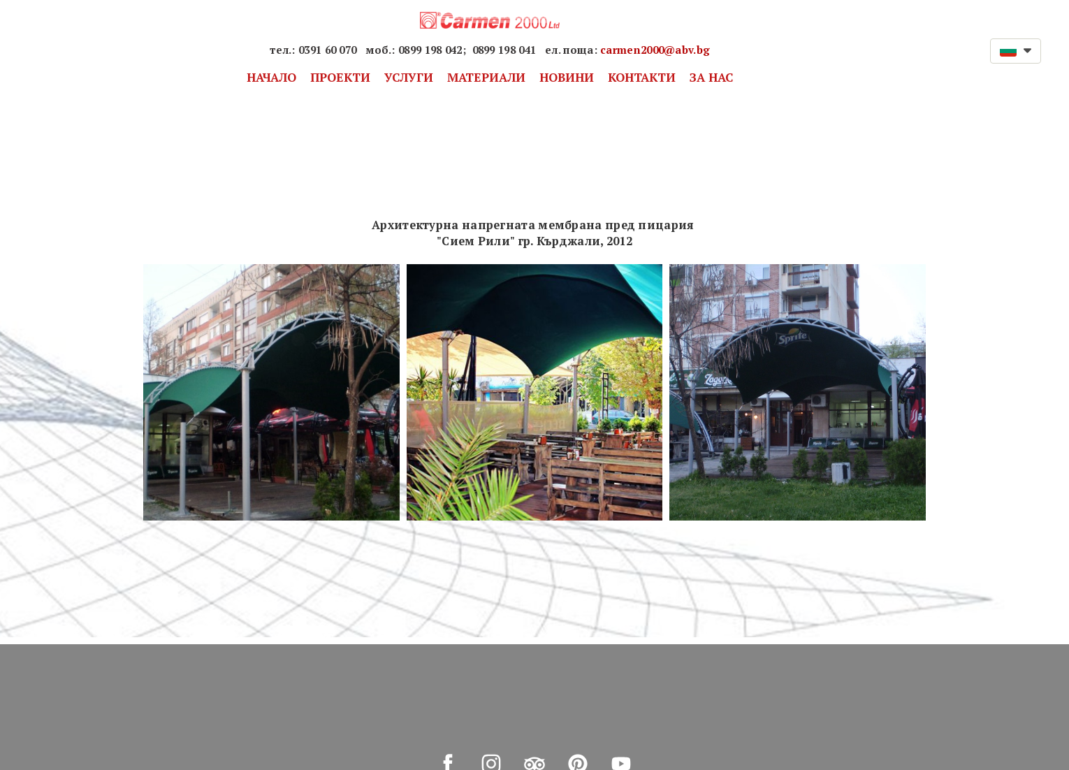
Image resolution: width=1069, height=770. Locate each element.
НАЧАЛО (271, 77)
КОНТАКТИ (642, 77)
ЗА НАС (711, 77)
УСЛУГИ (408, 77)
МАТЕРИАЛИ (486, 77)
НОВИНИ (566, 77)
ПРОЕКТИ (340, 77)
